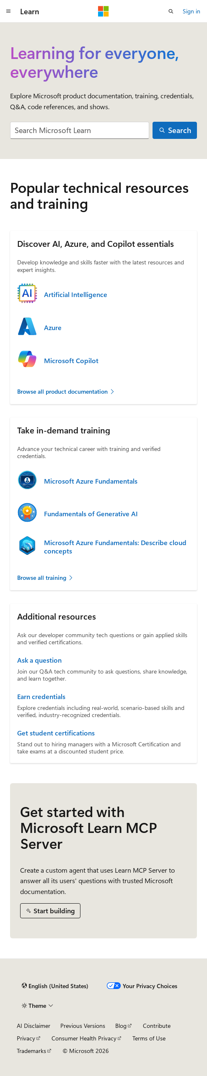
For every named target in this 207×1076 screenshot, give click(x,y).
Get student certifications (56, 733)
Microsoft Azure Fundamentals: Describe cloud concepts (115, 546)
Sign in (191, 11)
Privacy (26, 1038)
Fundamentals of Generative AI (91, 514)
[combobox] (79, 130)
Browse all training (45, 578)
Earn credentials (41, 696)
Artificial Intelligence (75, 294)
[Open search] (171, 11)
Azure (53, 327)
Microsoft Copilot (71, 360)
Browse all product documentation (66, 391)
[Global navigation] (8, 11)
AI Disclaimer (33, 1026)
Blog (121, 1026)
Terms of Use (149, 1038)
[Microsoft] (103, 11)
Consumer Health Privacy (84, 1038)
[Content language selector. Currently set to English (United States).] (55, 985)
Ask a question (39, 660)
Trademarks (31, 1051)
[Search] (175, 130)
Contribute (157, 1026)
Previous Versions (82, 1026)
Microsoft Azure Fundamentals (90, 481)
